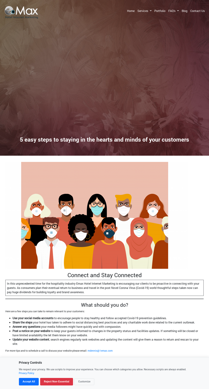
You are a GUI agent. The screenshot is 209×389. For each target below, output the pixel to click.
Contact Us (197, 11)
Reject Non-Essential (56, 381)
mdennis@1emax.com (100, 350)
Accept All (29, 381)
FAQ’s (171, 11)
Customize (84, 381)
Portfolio (159, 11)
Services (142, 11)
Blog (184, 11)
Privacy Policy (26, 373)
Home (131, 11)
